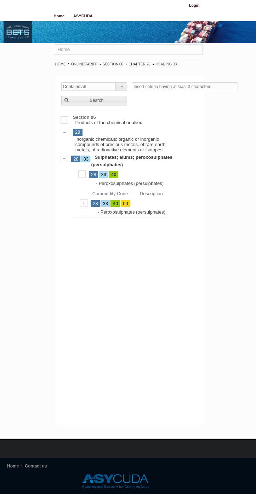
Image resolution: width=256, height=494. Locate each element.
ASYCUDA (82, 16)
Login (194, 5)
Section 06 (113, 64)
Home (59, 16)
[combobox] (94, 86)
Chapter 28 (139, 64)
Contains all (74, 86)
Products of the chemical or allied (129, 120)
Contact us (36, 466)
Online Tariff (84, 64)
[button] (94, 100)
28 (77, 132)
